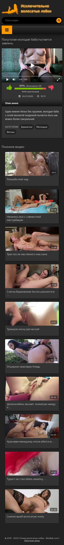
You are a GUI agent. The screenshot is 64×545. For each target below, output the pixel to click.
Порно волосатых (27, 8)
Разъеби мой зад (17, 179)
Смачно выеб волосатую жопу (25, 516)
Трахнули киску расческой (23, 329)
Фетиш (11, 131)
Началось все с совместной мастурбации (24, 218)
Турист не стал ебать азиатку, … (26, 478)
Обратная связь (32, 540)
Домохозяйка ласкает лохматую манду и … (31, 405)
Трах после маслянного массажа (27, 254)
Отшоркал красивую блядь (23, 366)
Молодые (42, 126)
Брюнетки (26, 126)
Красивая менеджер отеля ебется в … (30, 441)
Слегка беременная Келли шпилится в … (30, 293)
